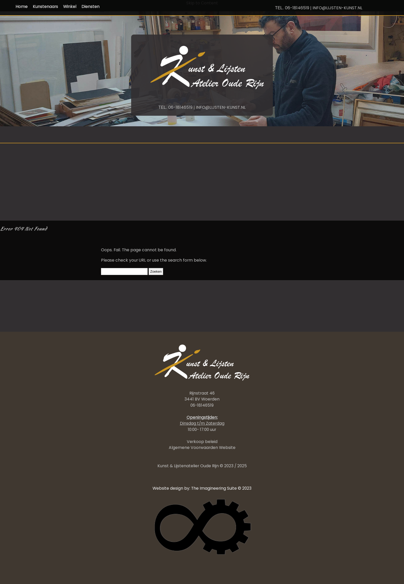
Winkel (69, 6)
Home (21, 6)
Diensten (90, 6)
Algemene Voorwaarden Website (202, 447)
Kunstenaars (45, 6)
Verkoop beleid (202, 441)
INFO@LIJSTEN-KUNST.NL (337, 8)
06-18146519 (297, 8)
